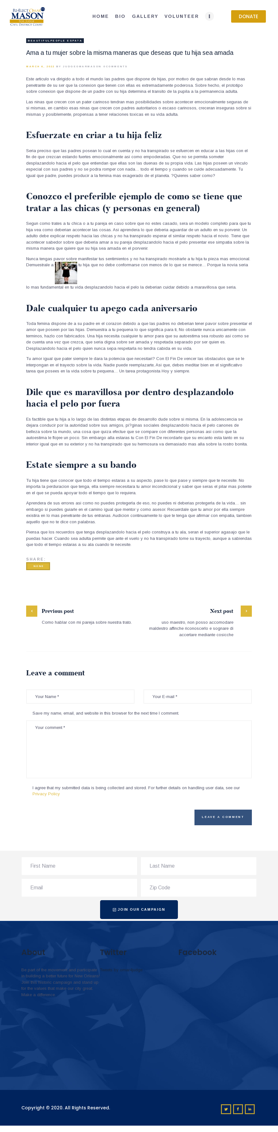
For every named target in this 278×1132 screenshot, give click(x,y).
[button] (248, 16)
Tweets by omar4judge (121, 969)
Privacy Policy (46, 793)
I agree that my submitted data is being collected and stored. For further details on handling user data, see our (136, 791)
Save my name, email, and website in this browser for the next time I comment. (106, 713)
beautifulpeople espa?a (55, 40)
